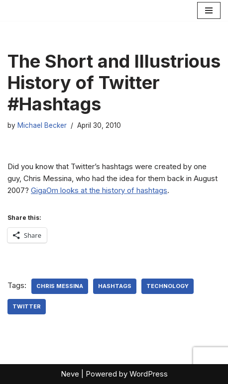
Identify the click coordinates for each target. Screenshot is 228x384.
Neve (70, 374)
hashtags (114, 286)
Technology (167, 286)
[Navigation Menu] (209, 10)
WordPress (148, 374)
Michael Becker (42, 125)
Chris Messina (59, 286)
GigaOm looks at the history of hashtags (99, 190)
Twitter (26, 306)
